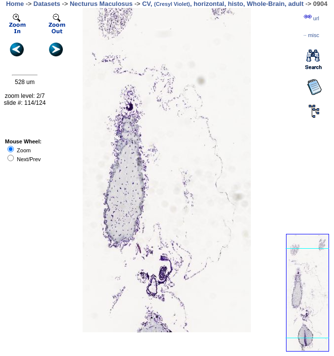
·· (311, 35)
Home (15, 3)
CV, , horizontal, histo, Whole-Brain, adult (222, 3)
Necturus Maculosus (101, 3)
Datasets (47, 3)
